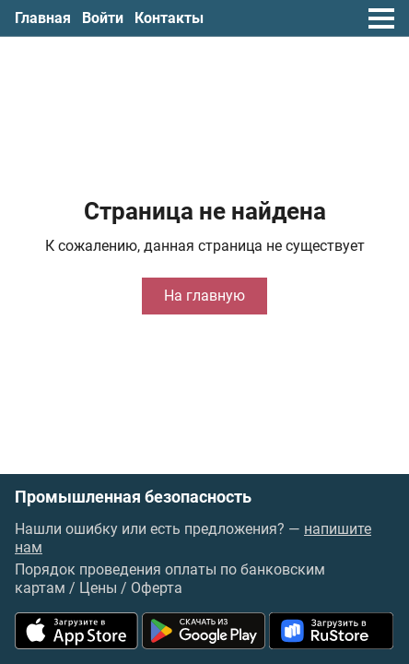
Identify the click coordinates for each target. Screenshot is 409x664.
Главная (43, 18)
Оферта (156, 588)
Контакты (169, 18)
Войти (102, 18)
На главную (204, 295)
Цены (98, 588)
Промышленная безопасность (133, 497)
